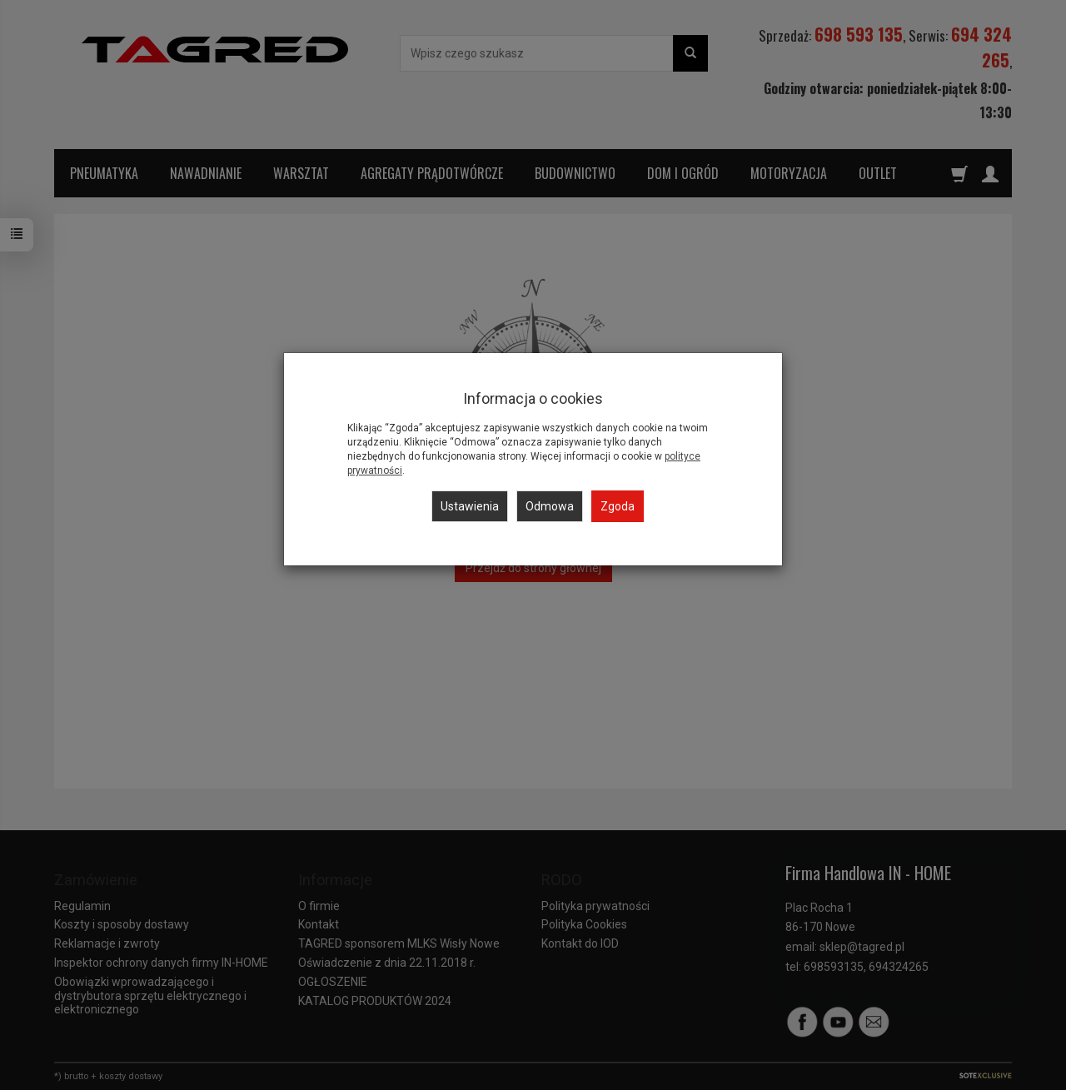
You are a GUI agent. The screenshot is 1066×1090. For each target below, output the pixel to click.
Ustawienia (470, 506)
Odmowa (550, 506)
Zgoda (617, 506)
